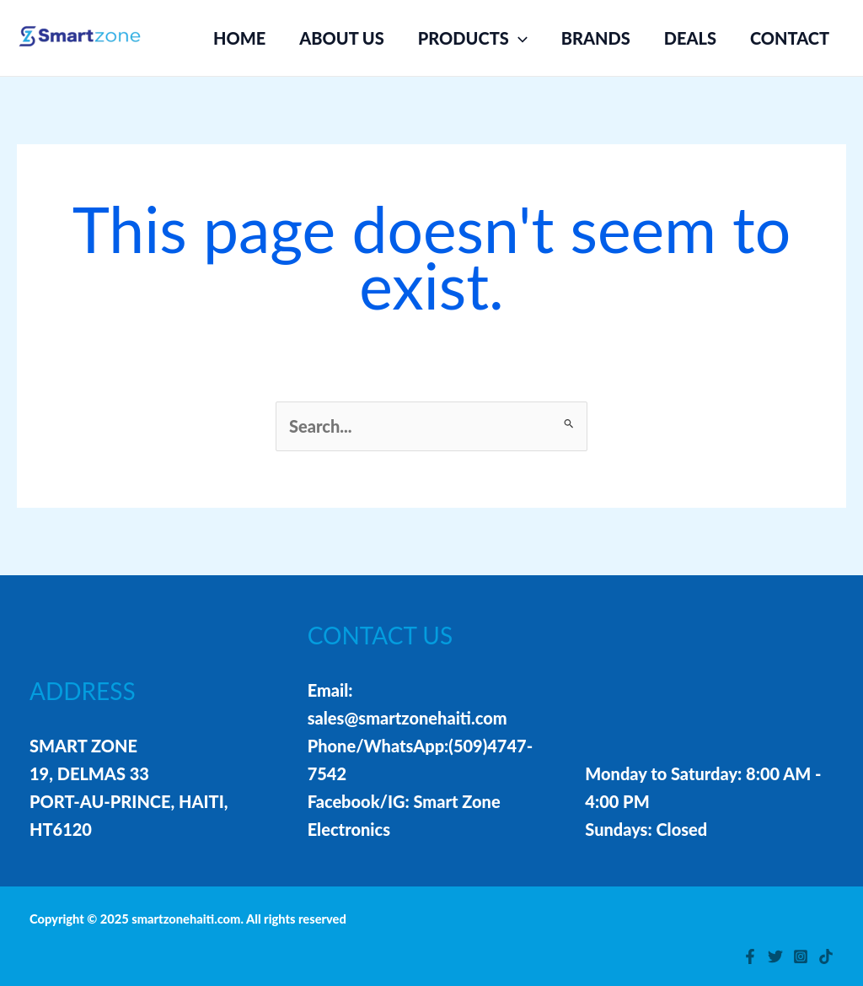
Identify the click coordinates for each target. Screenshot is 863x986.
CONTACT (789, 38)
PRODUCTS (473, 38)
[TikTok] (826, 956)
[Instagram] (800, 956)
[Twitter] (775, 956)
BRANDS (595, 38)
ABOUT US (341, 38)
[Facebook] (750, 956)
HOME (239, 38)
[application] (518, 38)
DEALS (690, 38)
